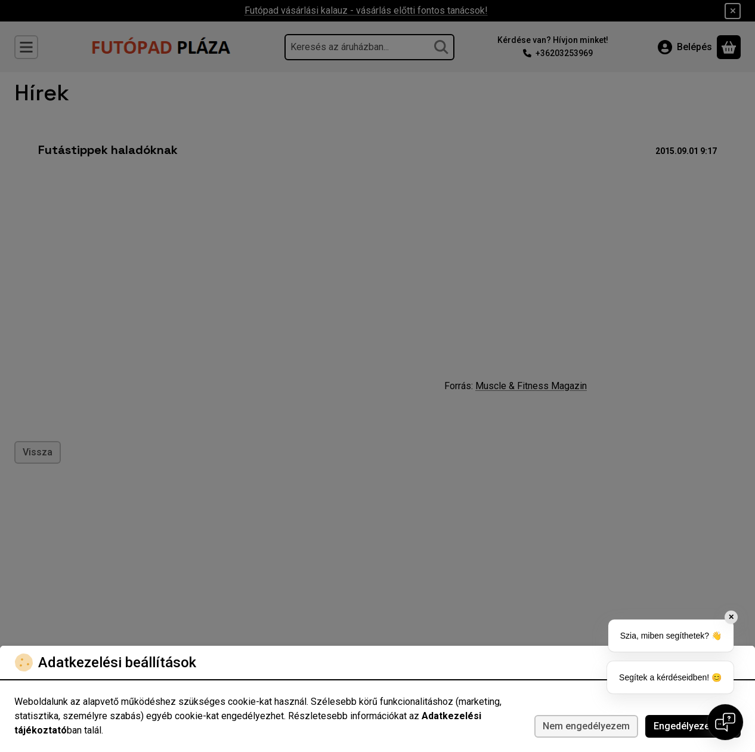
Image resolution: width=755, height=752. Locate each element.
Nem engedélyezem (586, 726)
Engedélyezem (693, 726)
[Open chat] (725, 722)
